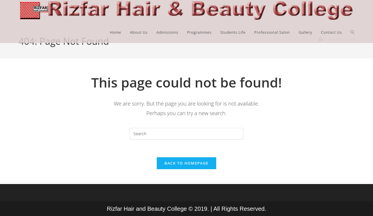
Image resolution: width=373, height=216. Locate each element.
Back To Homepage (186, 163)
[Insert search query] (186, 134)
